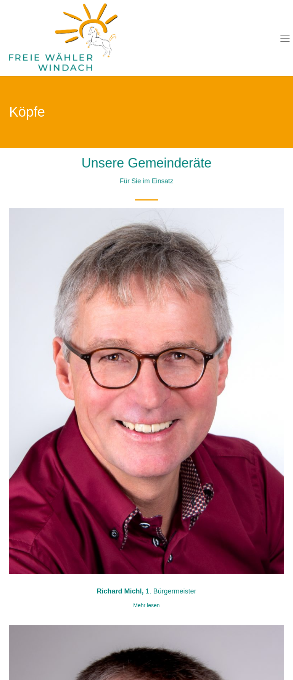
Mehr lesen (146, 605)
